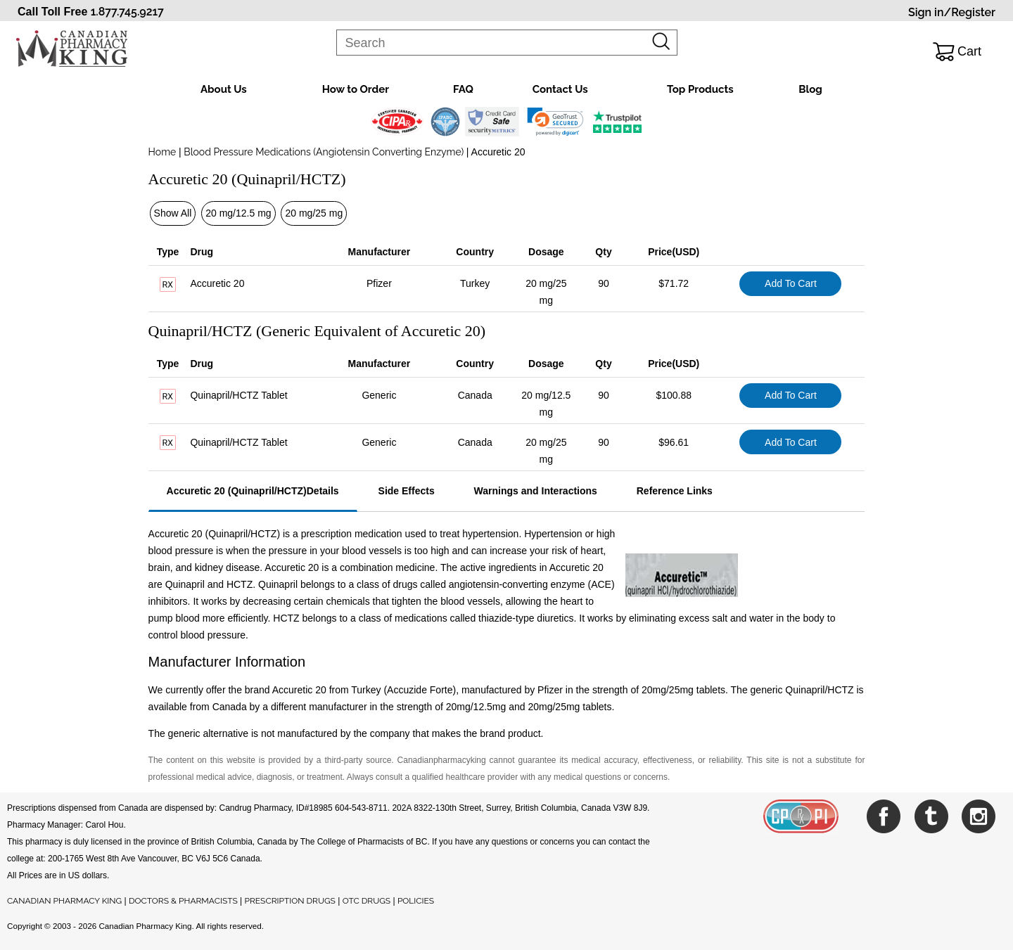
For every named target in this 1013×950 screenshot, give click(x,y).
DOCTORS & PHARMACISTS (183, 901)
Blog (810, 89)
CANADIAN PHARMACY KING (64, 901)
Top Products (700, 89)
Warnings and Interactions (535, 490)
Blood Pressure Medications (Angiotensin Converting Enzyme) (323, 152)
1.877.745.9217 (127, 11)
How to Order (355, 89)
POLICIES (415, 901)
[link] (555, 121)
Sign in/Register (951, 12)
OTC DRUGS (366, 901)
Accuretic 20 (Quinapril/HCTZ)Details (253, 490)
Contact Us (560, 89)
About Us (223, 89)
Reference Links (675, 490)
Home (162, 152)
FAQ (463, 89)
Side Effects (406, 490)
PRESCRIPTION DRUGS (290, 901)
